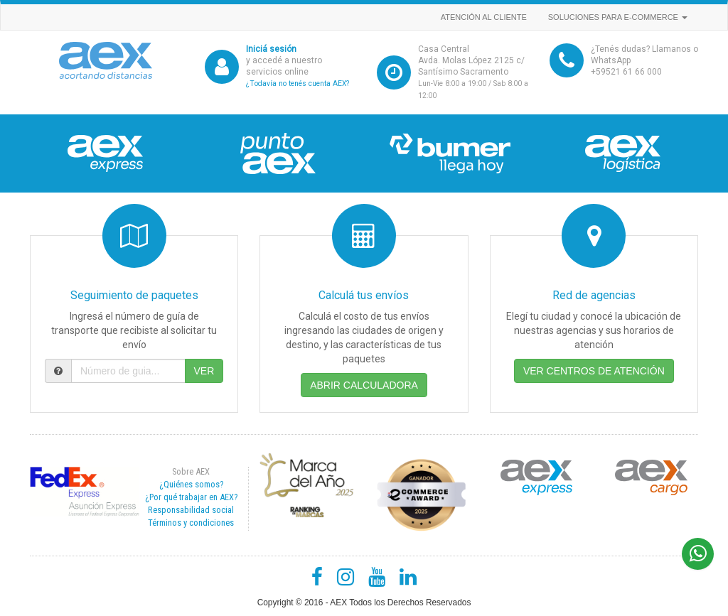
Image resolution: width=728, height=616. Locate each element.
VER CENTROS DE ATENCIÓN (594, 371)
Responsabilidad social (191, 509)
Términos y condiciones (191, 522)
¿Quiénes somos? (191, 484)
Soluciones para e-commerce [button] (617, 17)
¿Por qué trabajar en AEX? (191, 497)
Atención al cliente (484, 17)
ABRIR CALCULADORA (364, 385)
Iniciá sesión (271, 49)
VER (204, 371)
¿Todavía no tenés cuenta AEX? (297, 83)
